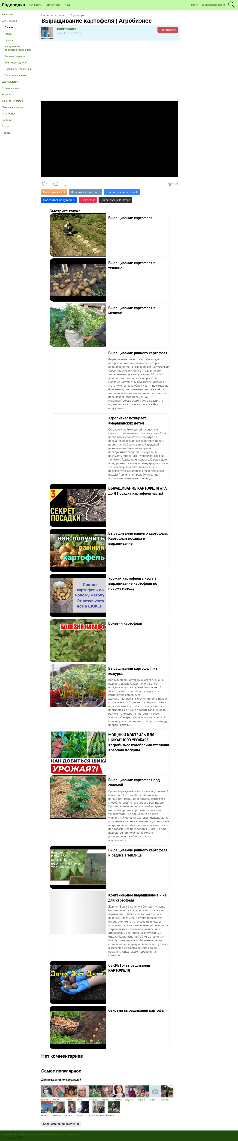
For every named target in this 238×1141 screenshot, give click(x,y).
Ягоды (8, 33)
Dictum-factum (66, 28)
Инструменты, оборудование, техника (18, 48)
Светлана (119, 1093)
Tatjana (71, 1093)
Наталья (59, 1109)
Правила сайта (10, 1134)
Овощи (9, 27)
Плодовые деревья (15, 75)
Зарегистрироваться (213, 4)
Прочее (6, 132)
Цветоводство (10, 81)
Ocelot (83, 1109)
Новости (6, 94)
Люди (68, 4)
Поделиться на (59, 200)
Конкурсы (7, 14)
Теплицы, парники (15, 56)
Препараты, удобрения (18, 69)
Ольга (59, 1093)
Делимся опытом (11, 88)
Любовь (167, 1093)
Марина (143, 1093)
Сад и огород (9, 21)
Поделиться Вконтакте (85, 192)
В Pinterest (88, 200)
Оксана (155, 1093)
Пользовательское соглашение (59, 1134)
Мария (107, 1093)
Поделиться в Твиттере (115, 200)
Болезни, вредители (16, 62)
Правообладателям (30, 1134)
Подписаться (167, 30)
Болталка (7, 120)
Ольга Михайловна (98, 1109)
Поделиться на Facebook (122, 192)
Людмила (131, 1093)
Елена (114, 1109)
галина (47, 1093)
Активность (35, 4)
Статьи (5, 126)
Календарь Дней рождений (61, 1124)
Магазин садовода (12, 107)
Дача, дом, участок (12, 100)
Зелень (9, 40)
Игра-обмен (9, 113)
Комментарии (53, 4)
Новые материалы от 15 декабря (62, 15)
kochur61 (95, 1093)
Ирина (47, 1109)
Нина (83, 1093)
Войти (194, 4)
